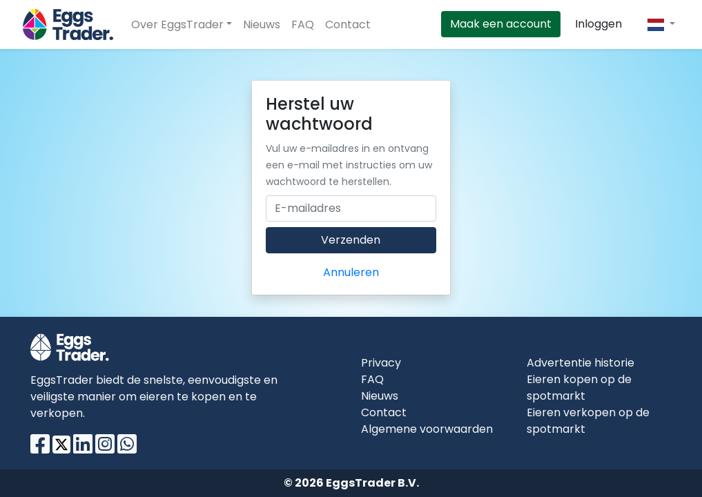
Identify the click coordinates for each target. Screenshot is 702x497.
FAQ (302, 24)
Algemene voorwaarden (427, 429)
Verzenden (350, 240)
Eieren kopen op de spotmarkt (579, 387)
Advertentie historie (580, 363)
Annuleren (351, 272)
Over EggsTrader (177, 24)
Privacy (381, 363)
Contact (348, 24)
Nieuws (261, 24)
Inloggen (598, 24)
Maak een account (501, 24)
